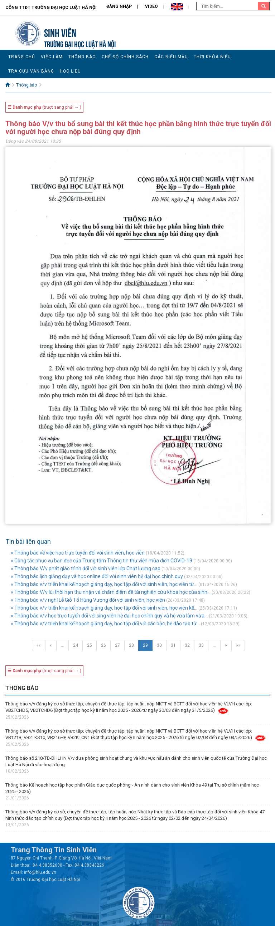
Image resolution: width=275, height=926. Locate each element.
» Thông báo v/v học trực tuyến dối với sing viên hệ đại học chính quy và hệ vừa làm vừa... (109, 616)
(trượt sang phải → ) (44, 107)
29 (145, 645)
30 (159, 645)
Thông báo (82, 56)
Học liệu (70, 71)
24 (75, 645)
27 (117, 645)
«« (39, 645)
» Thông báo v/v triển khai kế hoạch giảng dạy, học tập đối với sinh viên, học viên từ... (104, 584)
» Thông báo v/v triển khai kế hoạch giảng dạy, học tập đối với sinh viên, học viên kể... (104, 608)
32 (187, 645)
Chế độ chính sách (125, 56)
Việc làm (52, 56)
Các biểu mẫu (171, 56)
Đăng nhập (119, 6)
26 (103, 645)
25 (89, 645)
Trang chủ (21, 56)
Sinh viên (60, 32)
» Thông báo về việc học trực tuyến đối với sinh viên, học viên (78, 553)
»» (238, 645)
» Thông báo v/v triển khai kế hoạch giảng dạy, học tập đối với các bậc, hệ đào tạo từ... (105, 623)
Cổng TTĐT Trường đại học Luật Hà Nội (51, 7)
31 (173, 645)
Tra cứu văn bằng (31, 71)
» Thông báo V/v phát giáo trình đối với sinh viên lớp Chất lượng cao (85, 568)
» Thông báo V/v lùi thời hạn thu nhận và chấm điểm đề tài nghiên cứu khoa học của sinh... (111, 592)
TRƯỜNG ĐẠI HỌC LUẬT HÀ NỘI (80, 43)
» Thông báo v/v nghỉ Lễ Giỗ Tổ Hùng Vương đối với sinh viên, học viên (88, 600)
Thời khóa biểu (212, 56)
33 (201, 645)
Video (151, 6)
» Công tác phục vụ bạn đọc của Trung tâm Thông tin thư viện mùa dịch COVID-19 (101, 560)
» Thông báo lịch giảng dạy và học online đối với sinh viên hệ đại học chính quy (97, 576)
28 (131, 645)
